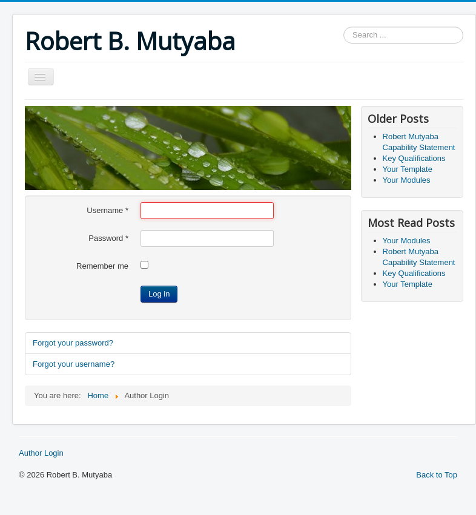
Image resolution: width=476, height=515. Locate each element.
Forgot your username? (73, 364)
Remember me (102, 266)
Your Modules (407, 180)
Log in (159, 293)
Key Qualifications (414, 158)
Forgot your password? (73, 342)
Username (107, 210)
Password (108, 238)
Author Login (41, 453)
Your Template (407, 169)
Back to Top (436, 474)
